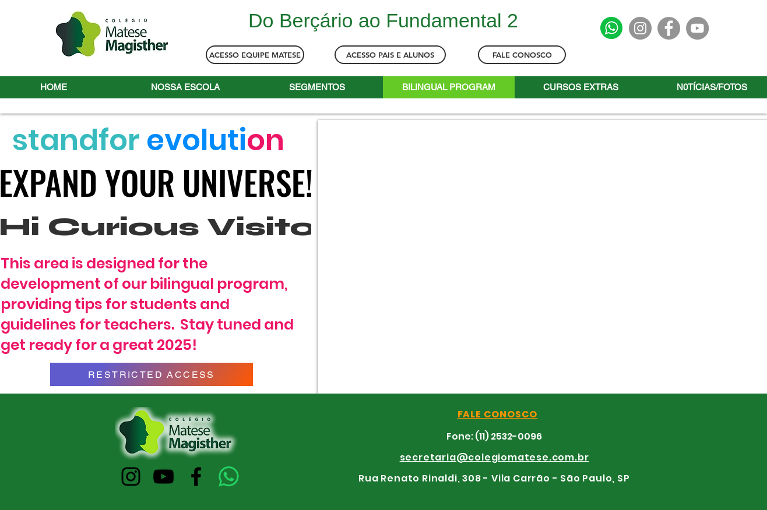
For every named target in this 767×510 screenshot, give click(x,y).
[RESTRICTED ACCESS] (151, 374)
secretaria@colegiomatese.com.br (494, 457)
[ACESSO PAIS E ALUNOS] (390, 54)
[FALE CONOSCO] (522, 54)
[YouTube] (697, 28)
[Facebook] (668, 28)
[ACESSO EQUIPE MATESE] (255, 54)
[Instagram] (640, 28)
